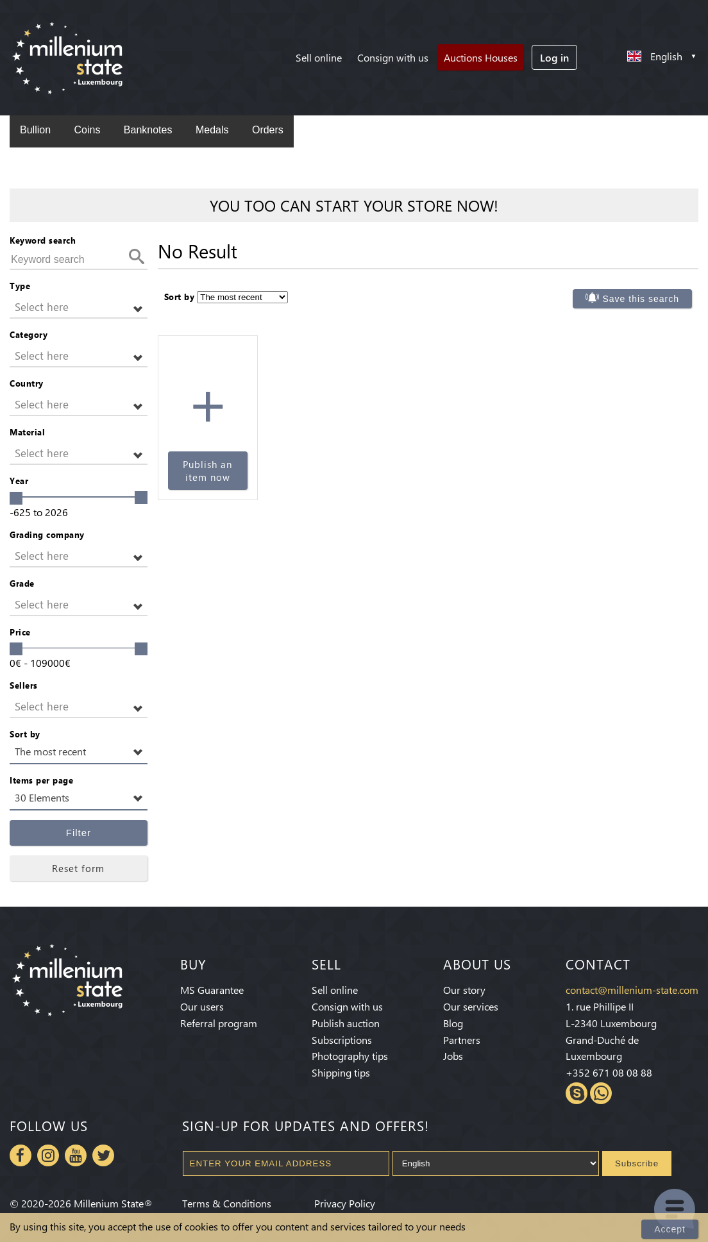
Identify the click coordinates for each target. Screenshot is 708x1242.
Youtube (76, 1155)
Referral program (218, 1023)
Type (20, 285)
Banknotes (148, 129)
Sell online (319, 57)
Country (27, 383)
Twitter (103, 1155)
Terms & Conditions (226, 1203)
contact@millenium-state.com (632, 989)
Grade (22, 583)
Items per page (41, 780)
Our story (464, 989)
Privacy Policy (344, 1203)
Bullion (35, 129)
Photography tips (350, 1055)
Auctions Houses (481, 57)
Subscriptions (342, 1039)
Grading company (47, 534)
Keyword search (43, 240)
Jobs (453, 1055)
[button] (79, 307)
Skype (576, 1093)
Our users (202, 1006)
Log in (554, 57)
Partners (461, 1039)
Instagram (48, 1155)
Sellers (24, 685)
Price (20, 631)
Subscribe (637, 1163)
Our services (470, 1006)
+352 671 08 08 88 (609, 1072)
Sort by (25, 733)
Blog (453, 1023)
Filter (78, 832)
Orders (267, 129)
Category (28, 334)
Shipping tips (341, 1072)
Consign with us (392, 57)
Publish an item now (207, 470)
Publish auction (346, 1023)
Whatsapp (601, 1093)
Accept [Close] (670, 1229)
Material (27, 431)
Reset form (78, 868)
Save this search (641, 299)
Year (19, 480)
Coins (87, 129)
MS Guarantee (212, 989)
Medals (212, 129)
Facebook (20, 1155)
